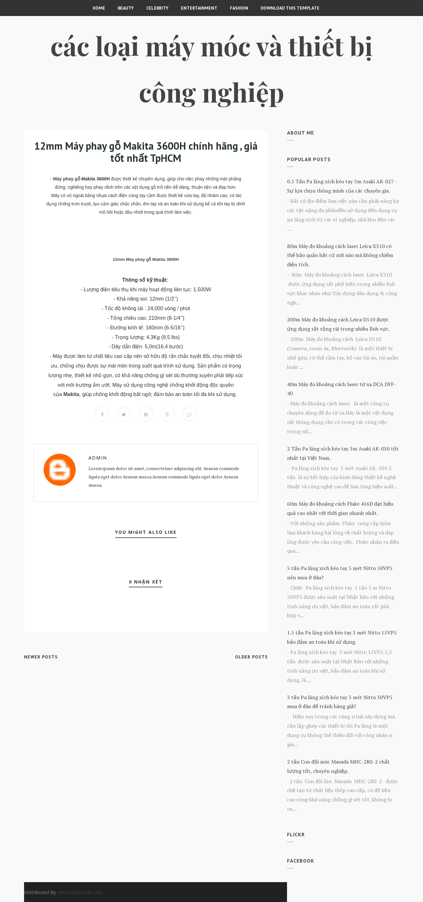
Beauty (126, 8)
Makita (71, 394)
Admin (98, 458)
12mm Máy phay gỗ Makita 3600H (146, 259)
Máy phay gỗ (66, 178)
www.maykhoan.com (79, 892)
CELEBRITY (157, 8)
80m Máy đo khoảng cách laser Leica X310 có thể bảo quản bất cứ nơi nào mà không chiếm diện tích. (340, 255)
